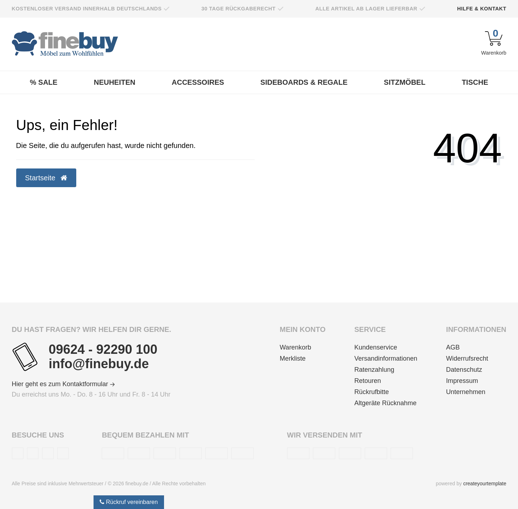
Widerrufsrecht (467, 358)
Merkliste (293, 358)
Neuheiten (115, 82)
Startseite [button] (46, 178)
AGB (453, 347)
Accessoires (198, 82)
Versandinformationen (385, 358)
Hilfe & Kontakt (481, 8)
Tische (475, 82)
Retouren (367, 380)
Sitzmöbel (405, 82)
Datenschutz (464, 369)
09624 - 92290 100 (103, 349)
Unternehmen (465, 391)
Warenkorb (295, 347)
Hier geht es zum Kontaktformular (63, 384)
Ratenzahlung (374, 369)
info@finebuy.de (99, 364)
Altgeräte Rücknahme (385, 403)
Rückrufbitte (371, 391)
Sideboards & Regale (303, 82)
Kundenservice (375, 347)
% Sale (44, 82)
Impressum (462, 380)
